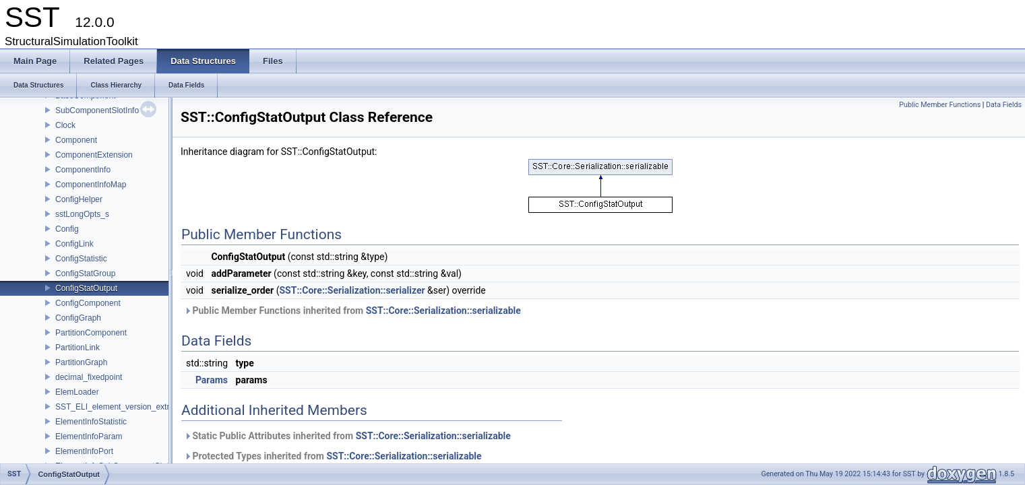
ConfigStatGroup (85, 273)
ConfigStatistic (81, 258)
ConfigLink (74, 244)
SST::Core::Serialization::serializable (443, 310)
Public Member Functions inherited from (352, 310)
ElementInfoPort (84, 451)
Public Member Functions (940, 104)
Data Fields (1004, 104)
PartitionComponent (91, 332)
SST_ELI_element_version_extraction (123, 407)
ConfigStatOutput (86, 288)
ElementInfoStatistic (91, 421)
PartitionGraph (81, 362)
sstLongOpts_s (82, 214)
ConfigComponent (88, 303)
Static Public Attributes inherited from (347, 435)
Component (76, 140)
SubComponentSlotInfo (97, 110)
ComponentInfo (83, 169)
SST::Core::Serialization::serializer (352, 290)
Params (211, 380)
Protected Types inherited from (333, 456)
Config (67, 229)
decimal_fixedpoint (88, 377)
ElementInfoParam (88, 436)
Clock (65, 125)
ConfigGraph (78, 318)
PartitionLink (77, 347)
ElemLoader (77, 392)
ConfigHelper (78, 199)
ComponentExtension (94, 155)
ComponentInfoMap (90, 184)
